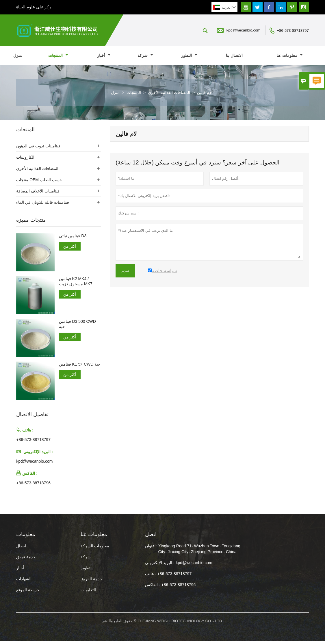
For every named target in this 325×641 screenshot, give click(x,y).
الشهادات (23, 579)
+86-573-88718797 (293, 30)
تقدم (125, 270)
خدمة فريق (26, 557)
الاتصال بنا (234, 55)
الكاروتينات (25, 157)
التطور (189, 55)
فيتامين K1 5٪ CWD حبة (80, 364)
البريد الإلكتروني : (159, 562)
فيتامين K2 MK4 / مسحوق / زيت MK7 (75, 281)
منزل (17, 55)
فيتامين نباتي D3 (73, 236)
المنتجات (58, 55)
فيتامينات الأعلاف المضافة (38, 191)
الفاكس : (152, 584)
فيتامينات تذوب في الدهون (38, 146)
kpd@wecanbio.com (243, 30)
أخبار (104, 55)
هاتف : (150, 573)
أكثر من (70, 246)
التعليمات (88, 590)
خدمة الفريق (91, 579)
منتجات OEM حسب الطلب (39, 179)
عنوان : (151, 546)
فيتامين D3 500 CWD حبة (77, 324)
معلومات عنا (289, 55)
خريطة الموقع (28, 590)
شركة (145, 55)
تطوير (85, 568)
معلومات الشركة (95, 546)
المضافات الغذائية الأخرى (169, 92)
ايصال (21, 546)
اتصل (151, 534)
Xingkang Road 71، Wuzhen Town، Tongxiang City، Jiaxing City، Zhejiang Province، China (199, 549)
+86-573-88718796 (33, 483)
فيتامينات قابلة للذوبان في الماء (42, 202)
